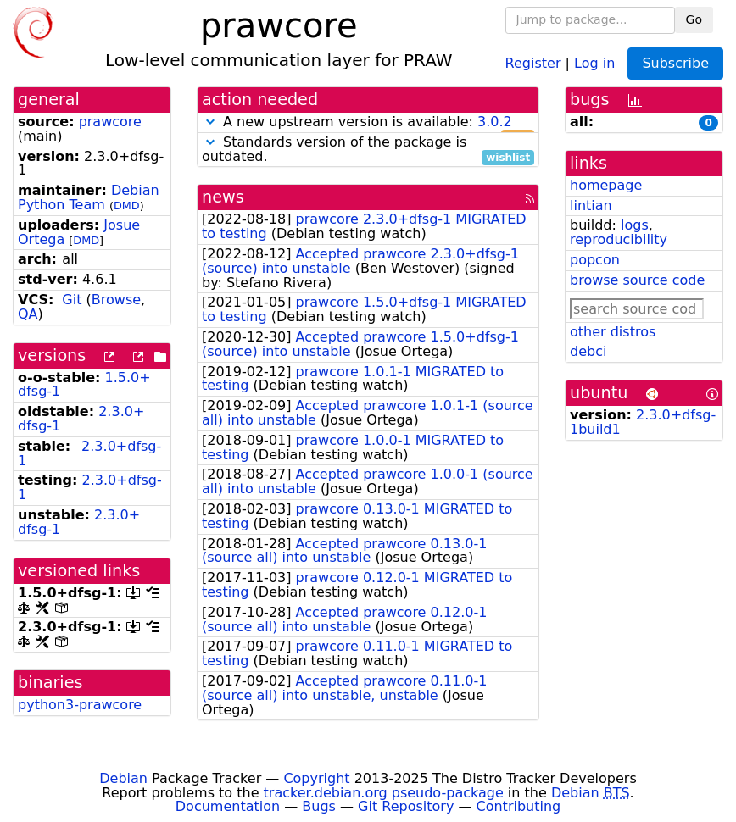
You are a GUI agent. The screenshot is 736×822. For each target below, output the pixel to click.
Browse (116, 300)
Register (533, 62)
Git (71, 300)
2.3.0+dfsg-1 (89, 453)
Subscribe (675, 63)
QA (28, 314)
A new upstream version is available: (368, 122)
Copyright (316, 778)
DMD (127, 205)
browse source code (637, 280)
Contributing (519, 806)
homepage (606, 185)
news (223, 197)
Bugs (319, 806)
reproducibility (618, 239)
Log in (594, 62)
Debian (123, 778)
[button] (210, 122)
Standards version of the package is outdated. (368, 150)
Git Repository (406, 806)
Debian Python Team (88, 197)
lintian (591, 205)
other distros (612, 332)
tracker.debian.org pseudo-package (384, 793)
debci (588, 351)
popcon (595, 260)
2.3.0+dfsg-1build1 (643, 422)
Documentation (228, 806)
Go (694, 19)
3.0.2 (494, 122)
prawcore (110, 122)
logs (635, 225)
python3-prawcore (80, 705)
